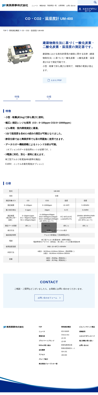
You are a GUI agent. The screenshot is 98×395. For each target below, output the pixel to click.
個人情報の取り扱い (86, 343)
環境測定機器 (14, 30)
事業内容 (43, 6)
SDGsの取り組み (45, 348)
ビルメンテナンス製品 (87, 329)
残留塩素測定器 (66, 347)
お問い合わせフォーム (47, 300)
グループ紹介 (43, 362)
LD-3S (63, 341)
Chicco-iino (65, 337)
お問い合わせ (71, 6)
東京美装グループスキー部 (48, 366)
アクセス (42, 357)
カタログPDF (56, 81)
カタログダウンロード (89, 8)
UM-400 (64, 358)
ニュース (35, 6)
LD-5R (63, 344)
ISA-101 (64, 354)
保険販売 (82, 334)
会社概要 (42, 353)
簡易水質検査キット (68, 351)
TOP (5, 30)
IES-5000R (65, 334)
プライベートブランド (46, 343)
